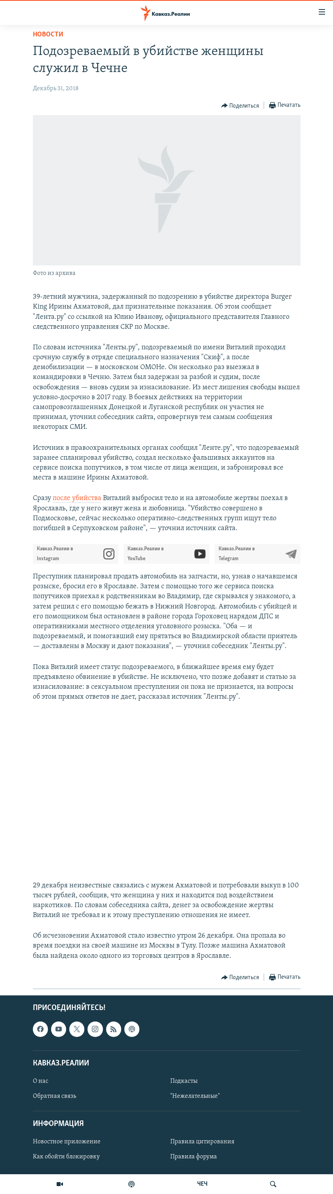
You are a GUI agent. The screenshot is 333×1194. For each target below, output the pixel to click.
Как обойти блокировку (66, 1157)
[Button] (240, 105)
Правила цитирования (202, 1142)
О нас (40, 1081)
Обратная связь (54, 1096)
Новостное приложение (67, 1142)
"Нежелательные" (195, 1096)
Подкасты (184, 1081)
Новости (48, 34)
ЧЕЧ (202, 1184)
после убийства (77, 498)
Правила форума (193, 1157)
